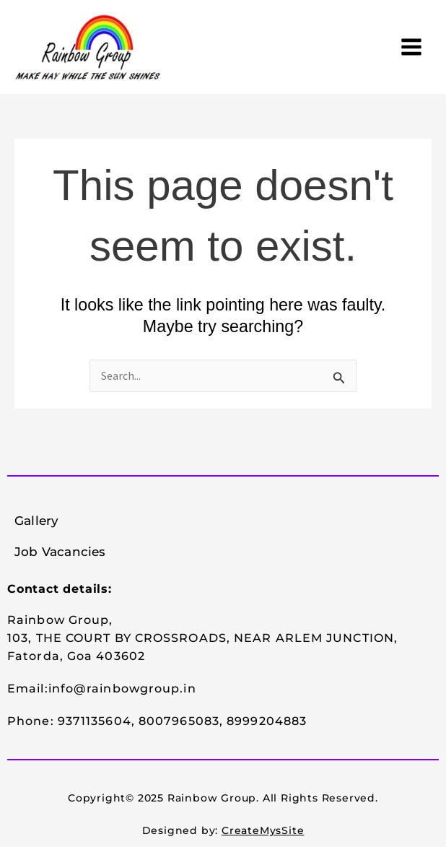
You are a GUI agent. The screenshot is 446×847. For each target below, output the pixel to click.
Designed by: (223, 830)
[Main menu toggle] (412, 46)
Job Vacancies (60, 551)
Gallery (36, 520)
